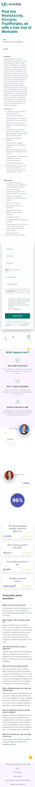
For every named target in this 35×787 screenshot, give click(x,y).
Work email (10, 263)
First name (10, 249)
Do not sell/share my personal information (17, 780)
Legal (17, 768)
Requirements (8, 180)
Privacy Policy (24, 325)
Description (7, 56)
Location (5, 49)
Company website (12, 284)
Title (4, 40)
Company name (11, 277)
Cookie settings (17, 776)
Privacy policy (18, 772)
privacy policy (16, 309)
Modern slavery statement (17, 784)
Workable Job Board (9, 744)
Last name (10, 256)
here (27, 683)
